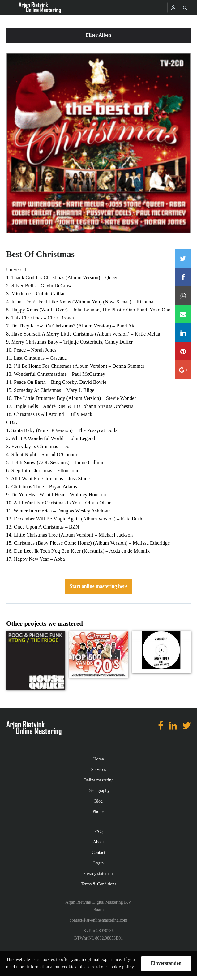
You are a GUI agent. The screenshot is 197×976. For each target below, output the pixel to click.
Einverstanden (166, 963)
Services (98, 769)
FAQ (98, 831)
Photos (98, 811)
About (98, 842)
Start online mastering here (98, 586)
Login (98, 863)
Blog (98, 801)
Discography (99, 790)
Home (98, 759)
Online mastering (98, 780)
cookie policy (121, 967)
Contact (98, 852)
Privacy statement (98, 873)
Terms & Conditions (98, 884)
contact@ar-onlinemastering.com (98, 920)
